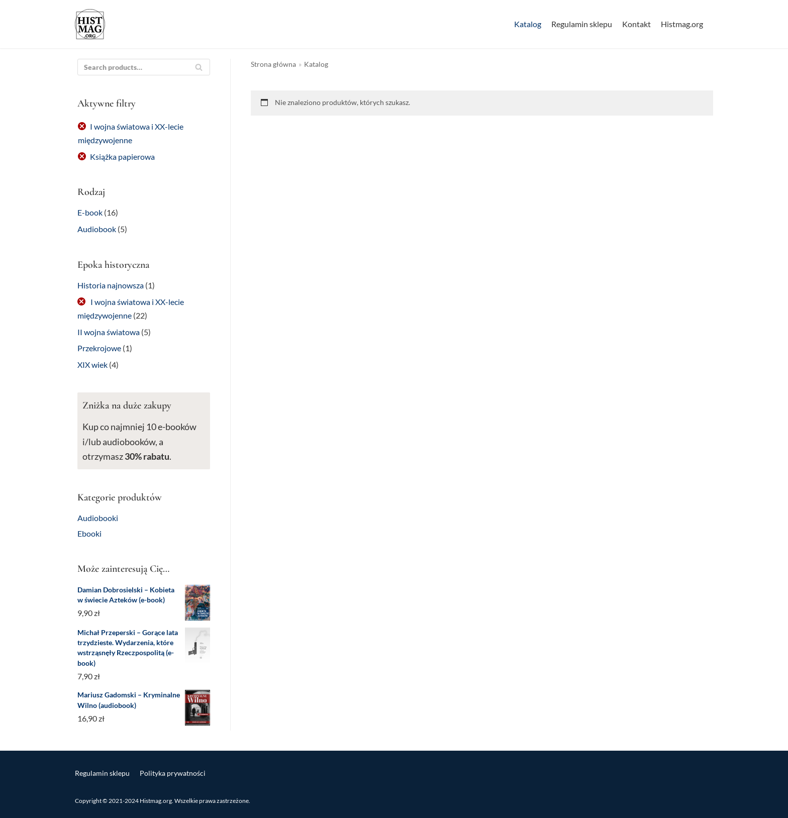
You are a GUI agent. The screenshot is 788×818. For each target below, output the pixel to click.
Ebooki (89, 533)
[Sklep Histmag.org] (90, 24)
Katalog (527, 24)
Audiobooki (97, 518)
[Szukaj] (198, 67)
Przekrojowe (99, 348)
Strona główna (273, 64)
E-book (90, 212)
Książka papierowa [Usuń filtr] (122, 156)
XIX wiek (92, 364)
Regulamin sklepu (581, 24)
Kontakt (636, 24)
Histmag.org (682, 24)
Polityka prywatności (173, 773)
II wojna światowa (108, 332)
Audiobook (96, 229)
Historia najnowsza (110, 285)
